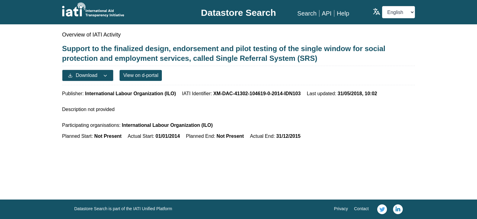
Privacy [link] (341, 208)
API (327, 13)
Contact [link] (361, 208)
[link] (382, 209)
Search (306, 13)
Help (343, 13)
